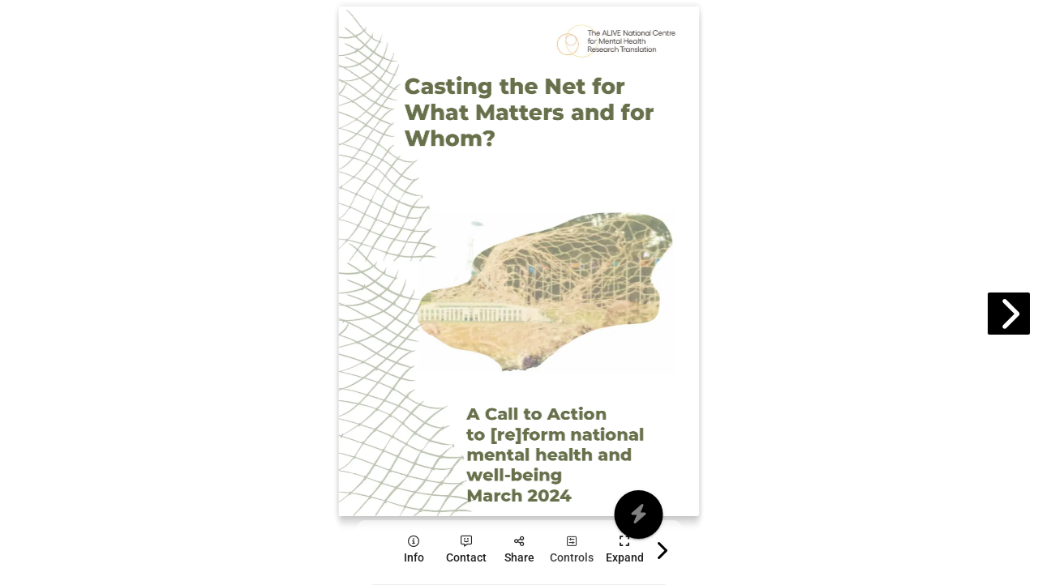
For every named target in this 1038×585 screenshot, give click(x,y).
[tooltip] (414, 550)
